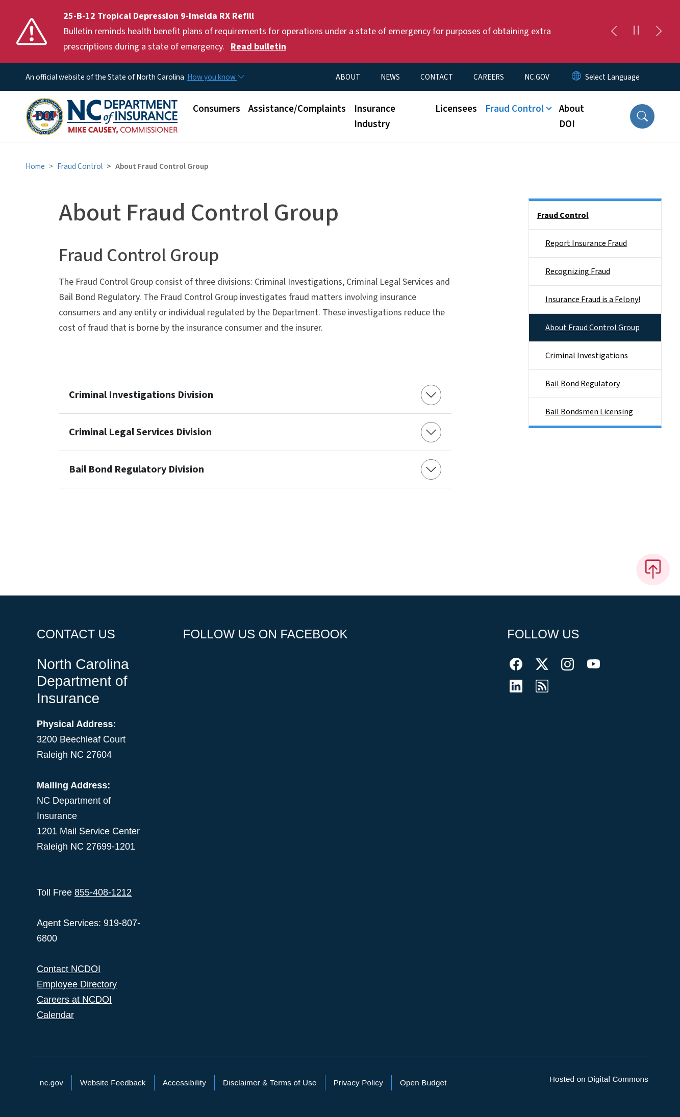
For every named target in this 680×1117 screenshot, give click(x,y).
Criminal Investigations (586, 355)
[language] (612, 77)
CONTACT (436, 77)
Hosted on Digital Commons (598, 1079)
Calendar (55, 1015)
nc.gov (51, 1082)
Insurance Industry (374, 116)
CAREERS (488, 77)
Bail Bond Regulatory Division (136, 469)
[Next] (658, 31)
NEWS (390, 77)
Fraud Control (80, 166)
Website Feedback (113, 1082)
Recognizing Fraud (577, 271)
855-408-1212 (103, 892)
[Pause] (636, 31)
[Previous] (613, 31)
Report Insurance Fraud (586, 243)
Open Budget (423, 1082)
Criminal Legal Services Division (140, 432)
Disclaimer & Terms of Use (270, 1082)
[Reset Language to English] (576, 77)
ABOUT (348, 77)
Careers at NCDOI (74, 1000)
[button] (642, 116)
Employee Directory (77, 984)
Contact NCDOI (68, 969)
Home (35, 166)
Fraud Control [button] (514, 109)
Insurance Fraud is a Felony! (592, 299)
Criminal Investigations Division (141, 395)
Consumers (216, 109)
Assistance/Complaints (297, 109)
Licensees (456, 109)
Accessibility (184, 1082)
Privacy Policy (358, 1082)
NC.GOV (536, 77)
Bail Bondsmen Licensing (589, 411)
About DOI (571, 116)
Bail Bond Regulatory (582, 383)
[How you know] (215, 77)
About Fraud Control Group (592, 327)
